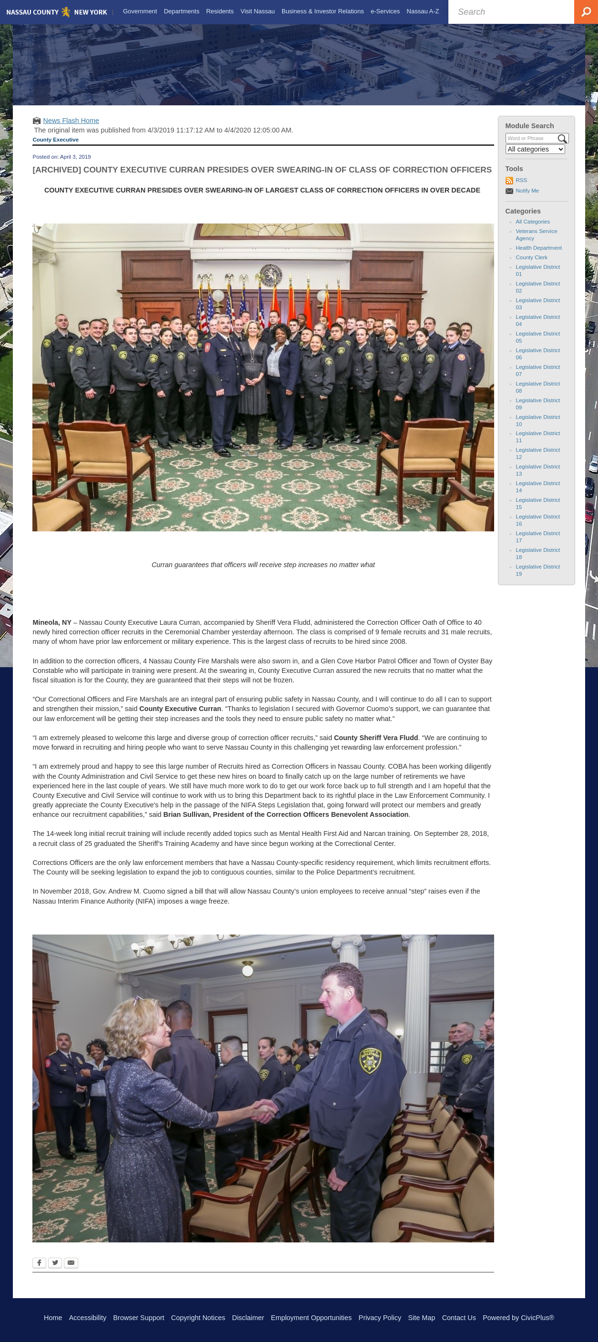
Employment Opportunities (311, 1318)
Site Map (421, 1318)
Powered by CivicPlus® (518, 1318)
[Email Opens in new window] (71, 1272)
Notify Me (527, 199)
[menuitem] (139, 11)
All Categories (533, 230)
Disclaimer (248, 1318)
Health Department (539, 256)
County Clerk (532, 265)
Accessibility (87, 1318)
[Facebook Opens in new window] (39, 1272)
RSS (521, 189)
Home (53, 1318)
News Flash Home (71, 128)
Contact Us (459, 1318)
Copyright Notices (198, 1318)
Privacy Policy (380, 1318)
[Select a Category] (536, 157)
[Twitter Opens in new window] (55, 1272)
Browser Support (138, 1318)
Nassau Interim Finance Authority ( (85, 909)
